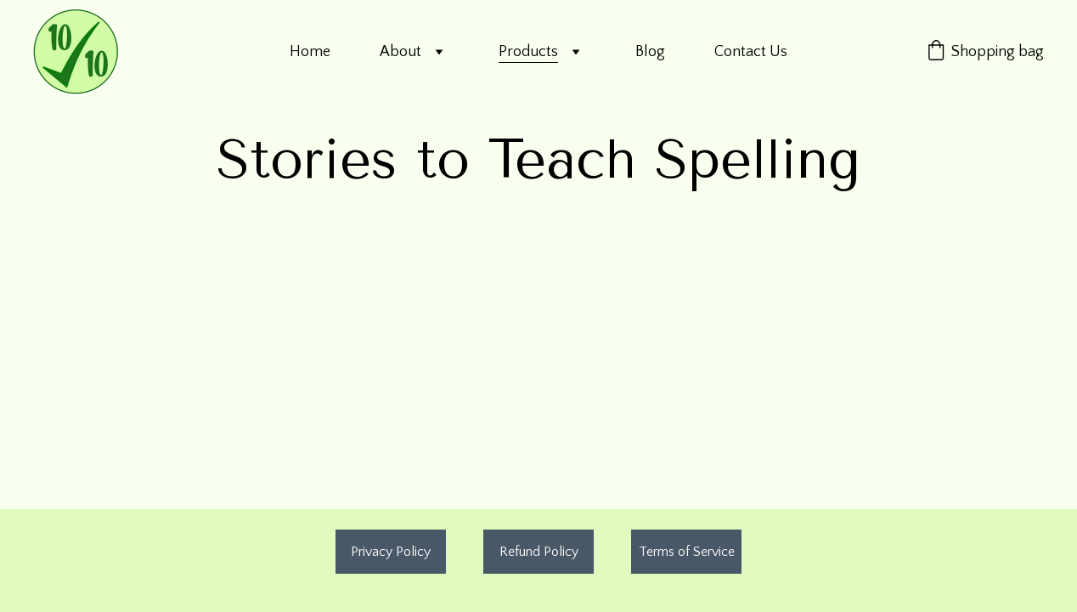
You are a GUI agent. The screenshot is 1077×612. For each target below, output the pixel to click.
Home (310, 51)
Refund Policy (538, 551)
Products (528, 51)
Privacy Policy (391, 551)
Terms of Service (687, 551)
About (400, 51)
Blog (650, 51)
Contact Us (750, 51)
